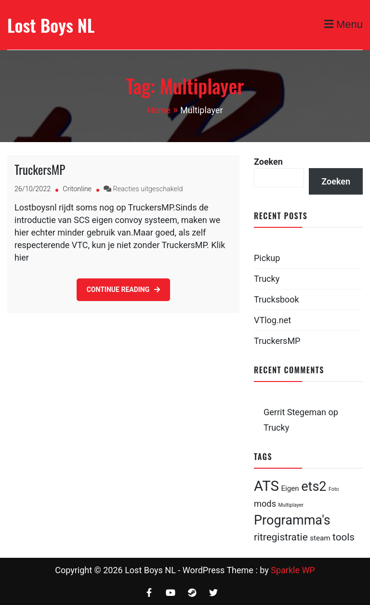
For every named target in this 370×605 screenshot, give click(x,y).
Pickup (267, 258)
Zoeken (268, 162)
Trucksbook (276, 299)
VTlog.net (272, 320)
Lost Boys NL (50, 25)
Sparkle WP (293, 570)
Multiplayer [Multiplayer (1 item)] (291, 505)
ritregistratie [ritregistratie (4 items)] (281, 537)
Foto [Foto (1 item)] (334, 489)
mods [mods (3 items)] (265, 504)
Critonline (77, 189)
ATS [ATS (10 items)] (266, 486)
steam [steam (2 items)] (320, 538)
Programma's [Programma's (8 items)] (292, 520)
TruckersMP (39, 169)
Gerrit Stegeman (295, 412)
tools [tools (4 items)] (343, 537)
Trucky (266, 279)
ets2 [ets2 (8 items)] (313, 486)
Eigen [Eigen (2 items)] (290, 488)
